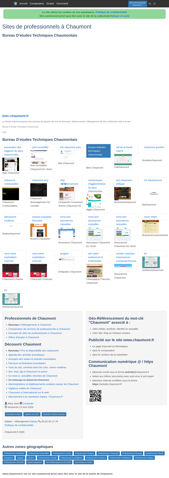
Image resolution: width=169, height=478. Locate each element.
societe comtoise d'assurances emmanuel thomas (126, 257)
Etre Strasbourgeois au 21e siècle (58, 462)
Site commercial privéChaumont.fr (138, 4)
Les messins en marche (83, 462)
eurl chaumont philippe (124, 182)
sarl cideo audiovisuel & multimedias (95, 257)
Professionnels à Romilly (47, 458)
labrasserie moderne (10, 218)
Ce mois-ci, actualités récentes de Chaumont (33, 375)
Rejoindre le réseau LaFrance (54, 414)
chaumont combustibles (11, 182)
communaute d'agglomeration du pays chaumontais (97, 186)
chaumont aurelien (154, 147)
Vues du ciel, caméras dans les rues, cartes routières (37, 367)
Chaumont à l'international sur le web (28, 392)
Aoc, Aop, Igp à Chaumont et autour (28, 371)
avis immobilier (40, 147)
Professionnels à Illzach (154, 453)
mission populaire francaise (41, 218)
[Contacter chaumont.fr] (154, 3)
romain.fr (31, 458)
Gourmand (62, 3)
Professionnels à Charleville (108, 453)
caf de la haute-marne (124, 149)
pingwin (64, 253)
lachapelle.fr (8, 458)
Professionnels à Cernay (62, 453)
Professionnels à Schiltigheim (71, 458)
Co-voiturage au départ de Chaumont (28, 380)
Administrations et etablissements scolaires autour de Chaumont (43, 384)
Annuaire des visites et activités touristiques (32, 359)
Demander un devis (13, 414)
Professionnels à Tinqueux (96, 458)
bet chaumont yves (70, 147)
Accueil (23, 3)
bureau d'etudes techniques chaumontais (97, 151)
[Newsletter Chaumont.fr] (149, 3)
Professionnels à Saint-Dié (13, 462)
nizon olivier (150, 216)
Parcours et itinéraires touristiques (27, 363)
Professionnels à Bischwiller (39, 453)
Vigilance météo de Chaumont (24, 388)
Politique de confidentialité (111, 12)
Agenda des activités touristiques (26, 354)
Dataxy (34, 421)
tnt (145, 253)
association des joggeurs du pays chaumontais (13, 151)
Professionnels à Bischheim (14, 453)
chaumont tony (40, 180)
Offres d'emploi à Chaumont (23, 337)
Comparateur (37, 3)
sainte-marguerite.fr (35, 462)
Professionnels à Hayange (132, 453)
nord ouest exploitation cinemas (10, 257)
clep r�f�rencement (69, 182)
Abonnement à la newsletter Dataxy (35, 396)
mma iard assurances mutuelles (66, 220)
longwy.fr (20, 458)
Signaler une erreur (32, 414)
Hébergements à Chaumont (36, 324)
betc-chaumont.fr (15, 116)
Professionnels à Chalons (84, 453)
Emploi (50, 3)
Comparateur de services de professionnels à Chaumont (39, 329)
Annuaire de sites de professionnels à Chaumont (35, 333)
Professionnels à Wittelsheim (120, 458)
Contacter (28, 403)
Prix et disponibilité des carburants (40, 350)
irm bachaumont (153, 180)
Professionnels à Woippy (144, 458)
